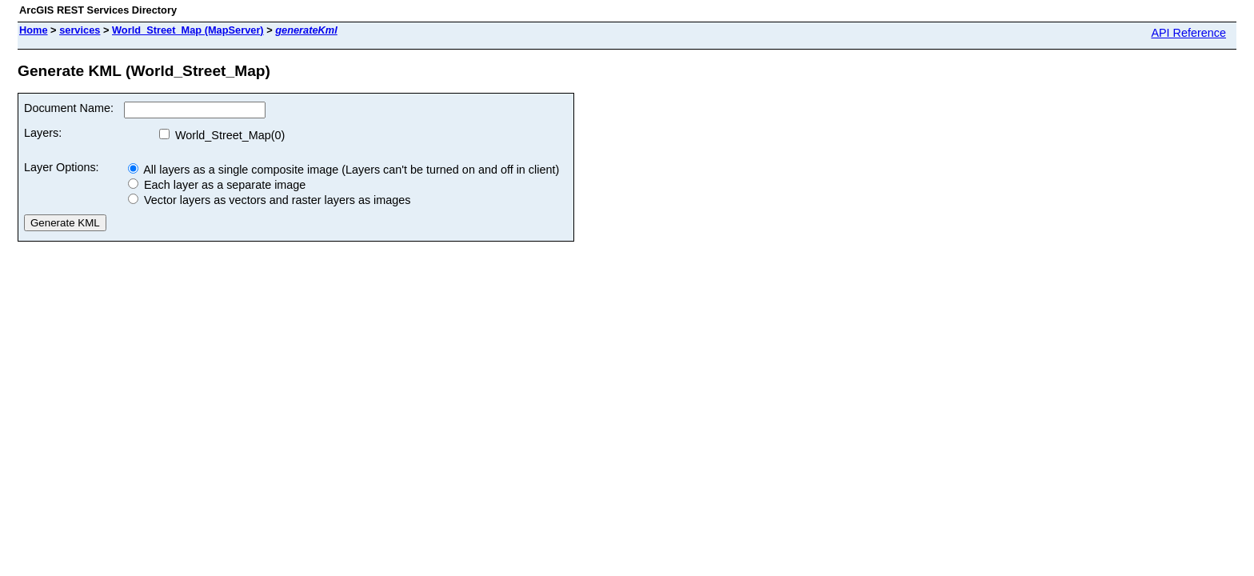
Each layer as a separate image (217, 184)
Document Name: (69, 108)
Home (33, 30)
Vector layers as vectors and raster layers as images (269, 200)
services (79, 30)
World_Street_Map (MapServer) (188, 30)
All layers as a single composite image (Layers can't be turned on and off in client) (343, 169)
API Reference (1188, 32)
